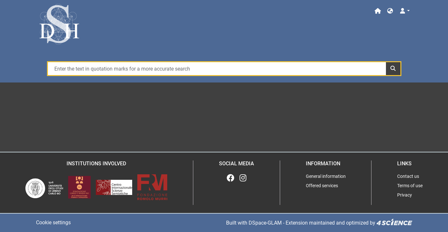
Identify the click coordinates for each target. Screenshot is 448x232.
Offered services (322, 185)
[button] (390, 11)
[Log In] (404, 11)
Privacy (404, 195)
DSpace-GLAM (265, 223)
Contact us (408, 176)
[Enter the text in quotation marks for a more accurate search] (217, 68)
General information (326, 176)
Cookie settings (53, 222)
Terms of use (410, 185)
